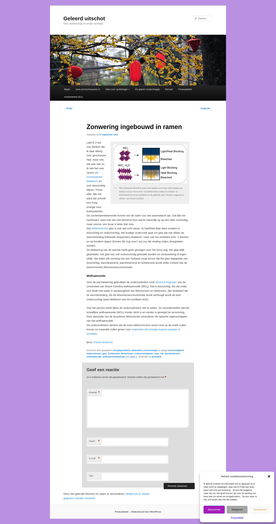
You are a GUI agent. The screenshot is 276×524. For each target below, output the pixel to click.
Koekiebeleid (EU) (73, 97)
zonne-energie (150, 350)
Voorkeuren (260, 509)
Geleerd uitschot (84, 18)
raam (156, 353)
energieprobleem (121, 350)
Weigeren (237, 509)
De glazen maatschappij (147, 89)
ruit (162, 353)
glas (104, 353)
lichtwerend (114, 353)
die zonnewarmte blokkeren (94, 177)
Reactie (94, 392)
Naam (94, 441)
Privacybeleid (237, 517)
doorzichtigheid (176, 350)
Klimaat (168, 89)
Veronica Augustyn (166, 282)
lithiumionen (127, 353)
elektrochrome (99, 228)
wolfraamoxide (94, 357)
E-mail (94, 458)
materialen (136, 350)
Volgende (207, 108)
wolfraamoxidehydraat (114, 357)
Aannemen (214, 509)
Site (91, 475)
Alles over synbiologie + (117, 89)
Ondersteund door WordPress (146, 512)
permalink (157, 357)
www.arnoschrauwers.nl (88, 89)
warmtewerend (172, 353)
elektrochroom (94, 353)
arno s (133, 357)
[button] (269, 476)
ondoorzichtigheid (143, 353)
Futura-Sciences (103, 342)
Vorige (68, 108)
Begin (67, 89)
